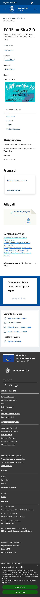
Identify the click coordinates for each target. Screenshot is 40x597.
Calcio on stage (9, 240)
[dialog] (20, 580)
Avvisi (3, 483)
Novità (12, 18)
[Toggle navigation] (4, 9)
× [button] (37, 566)
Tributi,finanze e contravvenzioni (13, 459)
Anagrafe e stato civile (9, 428)
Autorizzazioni (6, 465)
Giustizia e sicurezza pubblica (11, 455)
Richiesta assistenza (8, 552)
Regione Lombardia (10, 2)
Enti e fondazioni (7, 407)
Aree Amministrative (8, 400)
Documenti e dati (7, 417)
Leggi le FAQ (5, 549)
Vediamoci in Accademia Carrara (15, 237)
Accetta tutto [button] (20, 587)
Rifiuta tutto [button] (20, 592)
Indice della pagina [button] (13, 109)
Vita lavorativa (6, 434)
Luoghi (3, 493)
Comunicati (5, 480)
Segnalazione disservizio (10, 545)
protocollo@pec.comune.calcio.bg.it (18, 531)
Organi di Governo (7, 397)
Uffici (3, 403)
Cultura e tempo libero (9, 431)
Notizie (20, 18)
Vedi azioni (9, 50)
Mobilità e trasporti (8, 445)
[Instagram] (16, 385)
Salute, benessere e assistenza (12, 462)
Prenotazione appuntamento (11, 542)
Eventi (3, 496)
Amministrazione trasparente (12, 563)
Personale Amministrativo (10, 413)
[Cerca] (35, 9)
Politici (3, 410)
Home (5, 18)
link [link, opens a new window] (9, 583)
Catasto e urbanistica (9, 441)
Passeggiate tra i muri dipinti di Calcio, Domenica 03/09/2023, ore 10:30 (18, 249)
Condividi (9, 46)
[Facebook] (5, 385)
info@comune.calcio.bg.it (16, 528)
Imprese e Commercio (9, 438)
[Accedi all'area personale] (32, 2)
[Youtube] (11, 385)
